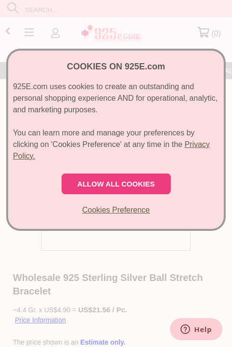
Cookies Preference (116, 210)
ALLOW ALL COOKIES (116, 184)
